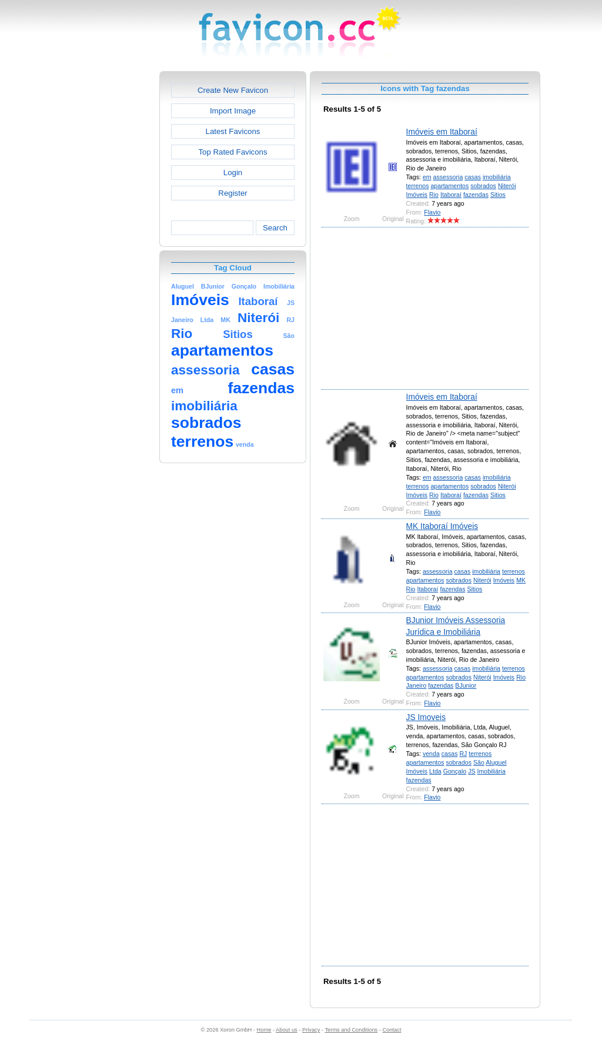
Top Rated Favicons (232, 152)
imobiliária (497, 176)
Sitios (498, 194)
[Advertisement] (109, 247)
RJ (463, 753)
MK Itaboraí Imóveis (442, 526)
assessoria (448, 176)
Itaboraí (450, 194)
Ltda (435, 771)
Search (275, 227)
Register (232, 193)
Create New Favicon (233, 90)
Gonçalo (455, 771)
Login (232, 172)
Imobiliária (491, 771)
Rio (434, 194)
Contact (392, 1030)
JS (471, 771)
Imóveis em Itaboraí (441, 131)
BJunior (465, 685)
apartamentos (449, 185)
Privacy (311, 1030)
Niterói (507, 185)
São (478, 762)
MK (521, 580)
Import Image (233, 110)
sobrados (483, 185)
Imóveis (417, 194)
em (427, 176)
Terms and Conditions (351, 1030)
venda (431, 753)
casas (472, 176)
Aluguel (496, 762)
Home (264, 1030)
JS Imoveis (426, 717)
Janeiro (416, 685)
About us (286, 1030)
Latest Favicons (233, 131)
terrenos (417, 185)
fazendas (476, 194)
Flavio (432, 212)
